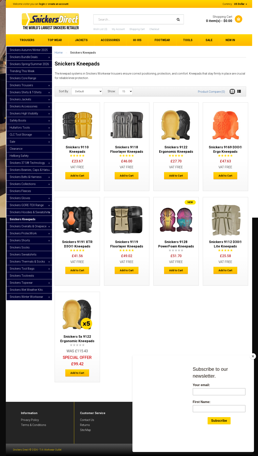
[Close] (253, 375)
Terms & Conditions (33, 425)
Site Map (85, 430)
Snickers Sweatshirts (23, 254)
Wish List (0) (100, 29)
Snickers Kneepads (22, 219)
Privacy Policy (30, 420)
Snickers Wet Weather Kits (26, 289)
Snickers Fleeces (20, 191)
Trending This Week (22, 71)
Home (58, 52)
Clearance (16, 148)
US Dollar (240, 4)
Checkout (154, 29)
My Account (118, 29)
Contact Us (87, 420)
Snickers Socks (20, 247)
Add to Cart (77, 175)
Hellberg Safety (19, 155)
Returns (85, 425)
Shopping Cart (137, 29)
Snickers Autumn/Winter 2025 (29, 50)
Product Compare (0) (211, 91)
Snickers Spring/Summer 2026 (29, 64)
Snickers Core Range (23, 78)
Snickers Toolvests (22, 275)
